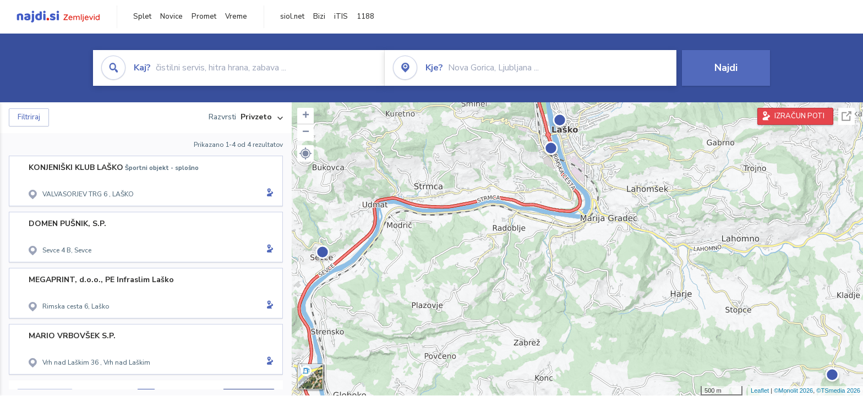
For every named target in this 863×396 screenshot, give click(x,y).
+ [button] (305, 116)
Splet (142, 16)
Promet (204, 16)
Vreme (236, 16)
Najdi (726, 67)
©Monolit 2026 (793, 390)
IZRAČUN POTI (799, 116)
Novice (171, 16)
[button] (305, 153)
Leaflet (760, 390)
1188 (365, 16)
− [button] (305, 132)
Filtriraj (29, 117)
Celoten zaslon (846, 116)
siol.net (292, 16)
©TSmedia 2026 (838, 390)
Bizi (319, 16)
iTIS (341, 16)
